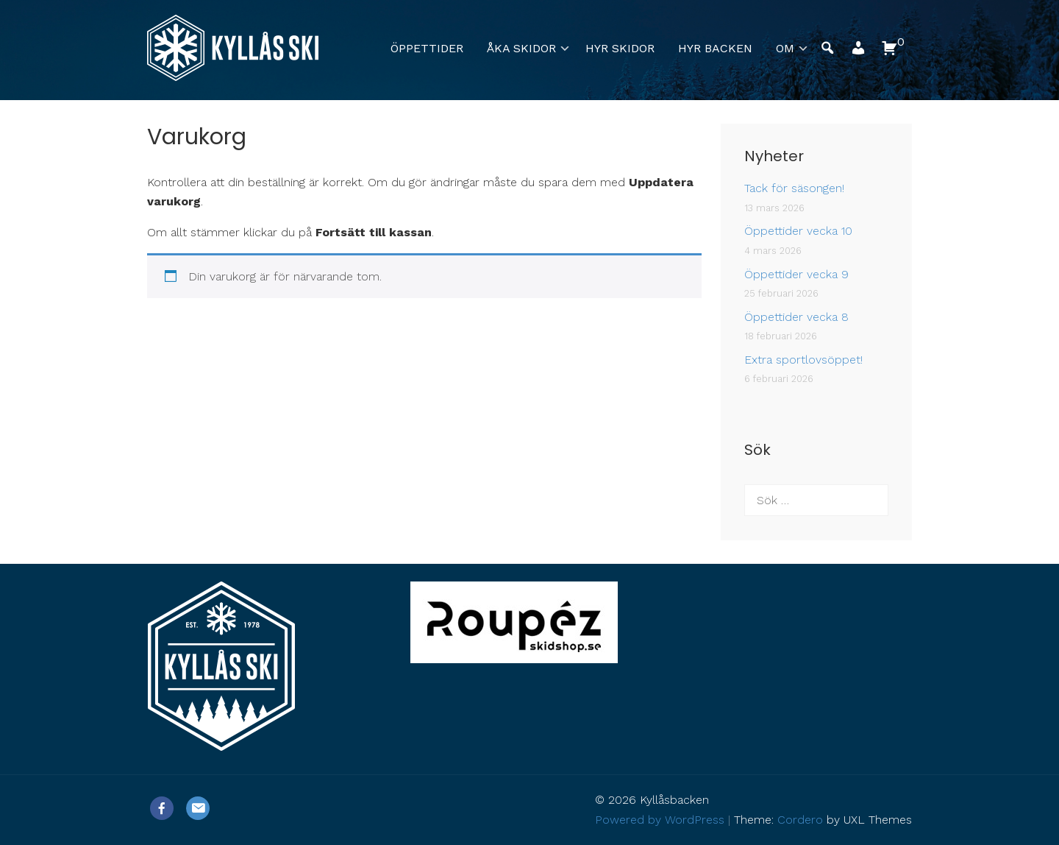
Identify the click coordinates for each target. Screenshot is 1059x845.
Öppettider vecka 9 (796, 274)
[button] (858, 52)
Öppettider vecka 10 (798, 231)
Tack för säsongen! (794, 188)
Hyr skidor (620, 48)
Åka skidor (521, 48)
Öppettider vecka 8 (796, 317)
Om (785, 48)
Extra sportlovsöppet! (803, 360)
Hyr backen (715, 48)
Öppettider (427, 48)
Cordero (800, 820)
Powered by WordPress (659, 820)
